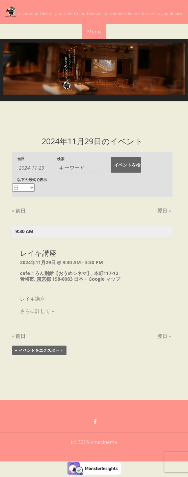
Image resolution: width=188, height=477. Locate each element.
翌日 (164, 210)
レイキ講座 (38, 253)
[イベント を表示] (23, 187)
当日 (21, 159)
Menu (94, 31)
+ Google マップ (102, 279)
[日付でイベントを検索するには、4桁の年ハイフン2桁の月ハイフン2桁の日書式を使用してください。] (32, 167)
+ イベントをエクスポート (39, 350)
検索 (60, 159)
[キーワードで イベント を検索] (79, 167)
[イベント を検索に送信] (126, 165)
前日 (19, 210)
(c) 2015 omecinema (94, 441)
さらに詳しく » (37, 310)
